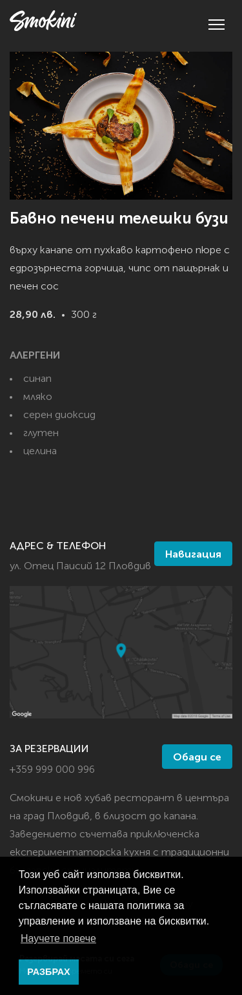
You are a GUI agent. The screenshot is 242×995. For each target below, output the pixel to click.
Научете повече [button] (58, 938)
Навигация (193, 555)
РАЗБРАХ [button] (48, 972)
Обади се (197, 758)
